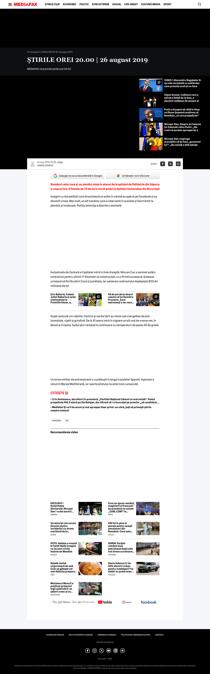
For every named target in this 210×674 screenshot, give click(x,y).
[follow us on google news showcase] (83, 602)
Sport (167, 4)
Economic (69, 4)
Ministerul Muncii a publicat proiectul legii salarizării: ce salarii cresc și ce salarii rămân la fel (61, 587)
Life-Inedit (131, 4)
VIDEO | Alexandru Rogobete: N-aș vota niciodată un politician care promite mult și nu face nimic (183, 85)
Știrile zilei (52, 4)
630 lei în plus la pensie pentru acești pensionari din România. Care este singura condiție (120, 527)
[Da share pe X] (170, 163)
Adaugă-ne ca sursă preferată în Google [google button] (77, 175)
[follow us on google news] (61, 602)
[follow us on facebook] (149, 602)
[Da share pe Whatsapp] (178, 163)
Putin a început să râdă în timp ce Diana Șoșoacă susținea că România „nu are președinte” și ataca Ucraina (182, 114)
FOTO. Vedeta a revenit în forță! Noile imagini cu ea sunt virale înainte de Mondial (63, 547)
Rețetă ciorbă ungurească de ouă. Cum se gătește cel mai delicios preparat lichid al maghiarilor (63, 567)
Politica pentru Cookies (81, 635)
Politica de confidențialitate (135, 635)
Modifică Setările (105, 642)
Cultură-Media (150, 4)
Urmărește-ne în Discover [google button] (133, 175)
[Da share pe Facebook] (162, 163)
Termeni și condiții (107, 635)
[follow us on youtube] (105, 602)
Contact (159, 635)
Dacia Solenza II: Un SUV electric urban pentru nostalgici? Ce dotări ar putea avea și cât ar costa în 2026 (121, 567)
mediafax (56, 420)
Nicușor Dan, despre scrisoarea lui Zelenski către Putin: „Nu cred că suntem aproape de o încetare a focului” (182, 129)
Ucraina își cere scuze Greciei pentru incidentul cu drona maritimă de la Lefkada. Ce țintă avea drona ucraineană (63, 527)
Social (116, 4)
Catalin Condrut (45, 165)
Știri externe (100, 4)
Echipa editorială (55, 635)
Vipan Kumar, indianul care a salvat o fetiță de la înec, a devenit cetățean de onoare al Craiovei (181, 99)
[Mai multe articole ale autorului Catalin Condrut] (32, 164)
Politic (84, 4)
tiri (67, 420)
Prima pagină (33, 52)
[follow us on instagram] (127, 602)
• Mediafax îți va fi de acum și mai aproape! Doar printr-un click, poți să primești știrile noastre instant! (100, 409)
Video (60, 162)
